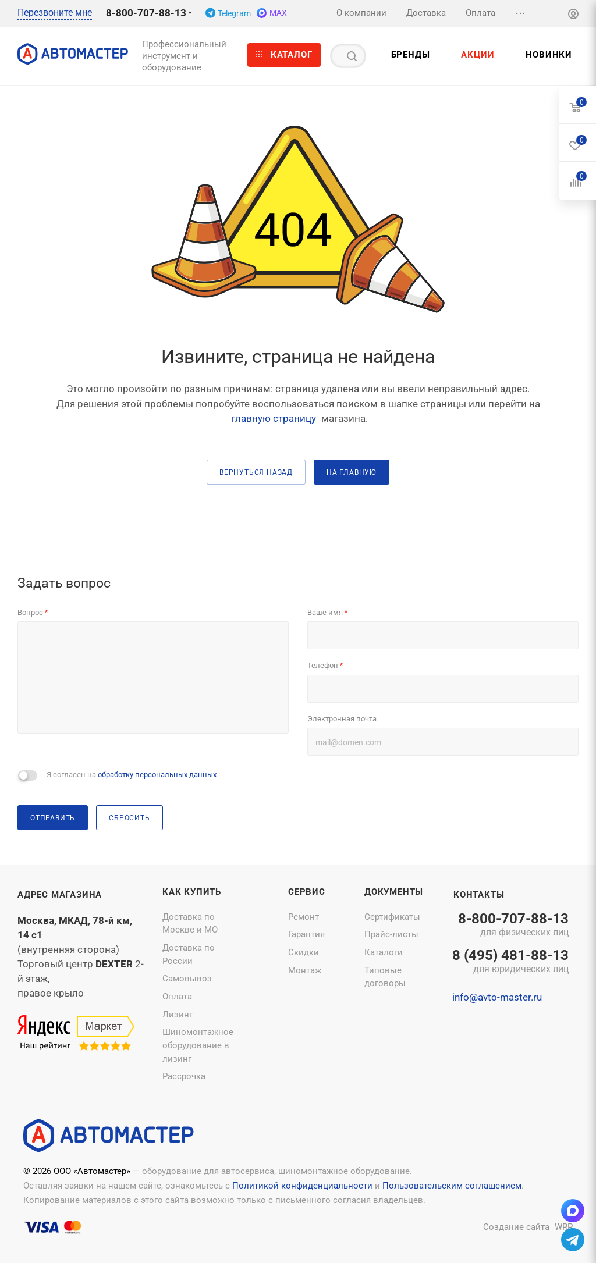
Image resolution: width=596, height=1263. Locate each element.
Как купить (191, 892)
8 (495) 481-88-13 (510, 962)
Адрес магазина (59, 895)
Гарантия (306, 934)
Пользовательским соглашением (452, 1185)
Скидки (303, 952)
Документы (393, 892)
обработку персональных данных (157, 774)
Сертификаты (392, 917)
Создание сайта (516, 1227)
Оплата (177, 996)
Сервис (306, 892)
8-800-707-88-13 (146, 13)
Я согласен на (132, 774)
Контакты (478, 895)
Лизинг (177, 1014)
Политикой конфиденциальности (302, 1185)
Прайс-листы (391, 934)
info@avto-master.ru (497, 997)
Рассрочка (183, 1076)
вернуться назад (256, 472)
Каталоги (383, 952)
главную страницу (273, 418)
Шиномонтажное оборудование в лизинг (197, 1045)
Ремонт (303, 917)
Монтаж (304, 970)
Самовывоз (187, 978)
